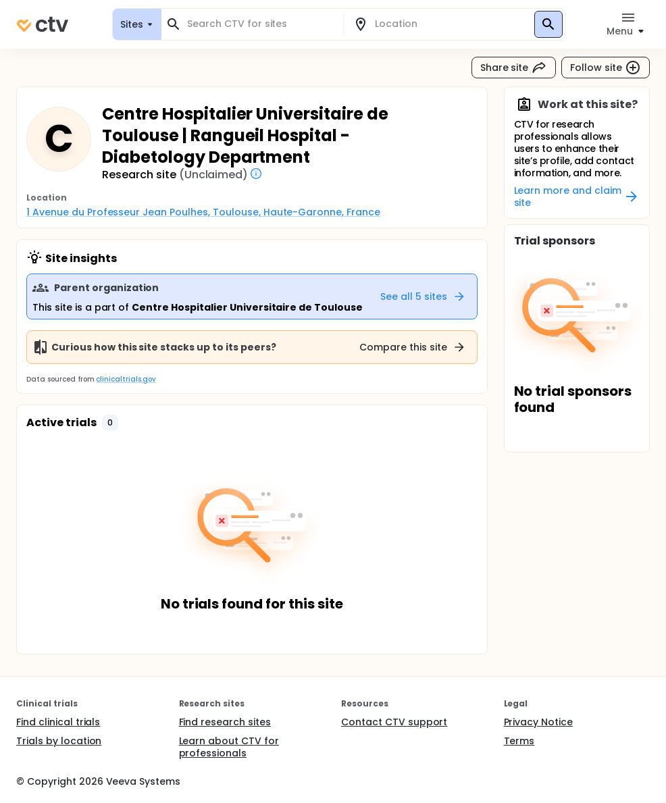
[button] (110, 423)
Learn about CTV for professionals (229, 747)
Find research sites (225, 722)
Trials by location (58, 741)
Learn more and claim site (577, 196)
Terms (519, 741)
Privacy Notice (538, 722)
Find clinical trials (58, 722)
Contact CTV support (394, 722)
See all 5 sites (423, 296)
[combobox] (260, 23)
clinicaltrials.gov (125, 379)
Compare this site (412, 347)
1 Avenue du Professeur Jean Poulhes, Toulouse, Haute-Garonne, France (203, 212)
